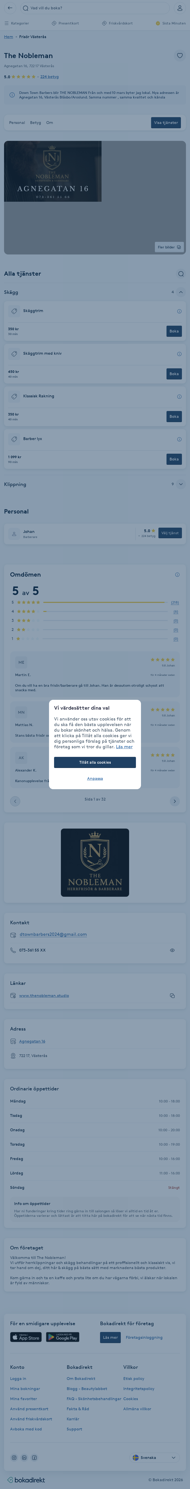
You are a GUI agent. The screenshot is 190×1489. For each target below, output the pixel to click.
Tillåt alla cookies (95, 762)
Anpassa (95, 778)
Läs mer (124, 746)
